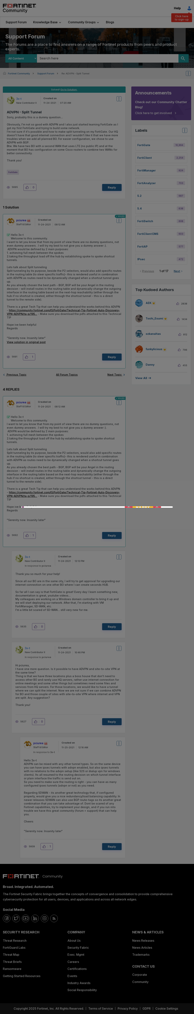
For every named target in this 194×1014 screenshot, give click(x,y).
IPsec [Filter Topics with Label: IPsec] (141, 259)
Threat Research (15, 940)
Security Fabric (78, 947)
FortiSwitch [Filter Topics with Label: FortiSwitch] (145, 221)
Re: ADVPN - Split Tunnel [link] (75, 73)
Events (72, 976)
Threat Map (11, 954)
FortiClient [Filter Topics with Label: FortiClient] (144, 157)
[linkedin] (35, 918)
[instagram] (44, 918)
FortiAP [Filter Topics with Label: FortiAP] (142, 246)
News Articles (142, 947)
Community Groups (81, 22)
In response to (38, 565)
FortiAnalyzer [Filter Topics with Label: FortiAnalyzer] (146, 183)
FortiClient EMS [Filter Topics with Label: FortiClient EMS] (147, 233)
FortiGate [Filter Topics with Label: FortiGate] (143, 145)
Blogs (110, 22)
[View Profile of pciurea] (21, 220)
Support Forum (16, 22)
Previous (148, 271)
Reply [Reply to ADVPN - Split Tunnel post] (112, 187)
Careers (73, 962)
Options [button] (119, 98)
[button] (28, 187)
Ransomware (12, 969)
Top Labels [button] (183, 132)
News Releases (143, 940)
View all (141, 378)
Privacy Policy (128, 1008)
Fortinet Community (19, 8)
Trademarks (140, 954)
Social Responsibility (82, 990)
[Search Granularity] (21, 58)
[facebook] (6, 918)
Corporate (139, 975)
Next (177, 271)
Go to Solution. (68, 89)
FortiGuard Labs (14, 947)
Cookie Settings (166, 1008)
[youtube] (25, 918)
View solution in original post (26, 342)
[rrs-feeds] (54, 918)
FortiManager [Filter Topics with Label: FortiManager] (146, 170)
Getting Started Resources (21, 976)
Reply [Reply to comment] (112, 357)
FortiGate (12, 172)
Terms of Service (100, 1008)
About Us (74, 940)
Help (177, 8)
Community (140, 982)
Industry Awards (78, 983)
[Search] (183, 58)
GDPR (146, 1008)
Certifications (77, 969)
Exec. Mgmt (75, 954)
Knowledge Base (45, 22)
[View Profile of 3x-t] (19, 98)
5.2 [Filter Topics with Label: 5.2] (139, 195)
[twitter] (16, 918)
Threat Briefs (12, 962)
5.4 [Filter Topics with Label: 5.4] (139, 208)
